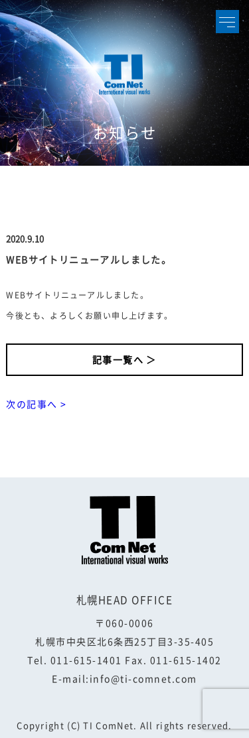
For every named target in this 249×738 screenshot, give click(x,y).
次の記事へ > (36, 403)
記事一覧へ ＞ (124, 359)
